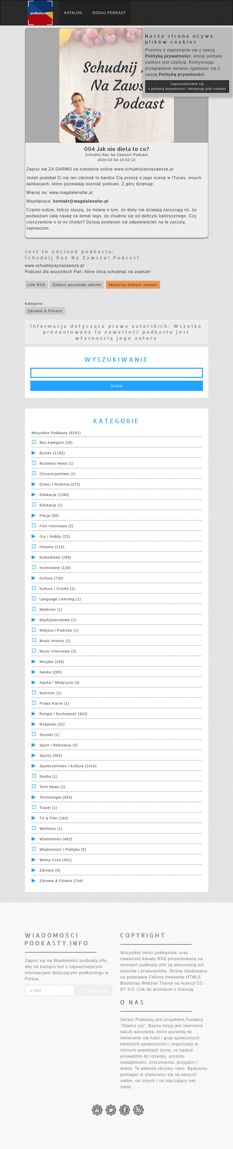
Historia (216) (51, 547)
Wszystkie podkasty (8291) (56, 433)
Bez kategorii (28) (56, 443)
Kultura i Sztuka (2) (57, 589)
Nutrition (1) (50, 693)
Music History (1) (55, 641)
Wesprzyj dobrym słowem (133, 284)
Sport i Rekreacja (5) (58, 745)
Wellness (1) (50, 829)
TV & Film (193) (53, 818)
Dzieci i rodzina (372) (59, 484)
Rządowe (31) (52, 724)
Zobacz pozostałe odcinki (76, 284)
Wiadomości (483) (55, 839)
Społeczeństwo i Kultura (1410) (68, 766)
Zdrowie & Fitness (45, 311)
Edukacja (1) (51, 505)
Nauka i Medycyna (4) (59, 682)
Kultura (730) (51, 578)
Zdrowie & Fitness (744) (61, 881)
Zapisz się (93, 990)
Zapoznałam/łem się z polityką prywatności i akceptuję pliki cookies (187, 86)
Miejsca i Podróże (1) (58, 630)
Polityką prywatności (168, 56)
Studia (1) (48, 776)
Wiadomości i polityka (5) (62, 849)
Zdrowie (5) (49, 870)
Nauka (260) (50, 672)
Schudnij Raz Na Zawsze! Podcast (82, 257)
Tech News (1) (52, 787)
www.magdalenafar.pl (71, 192)
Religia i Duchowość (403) (63, 714)
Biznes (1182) (52, 453)
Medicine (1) (50, 609)
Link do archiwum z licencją (165, 989)
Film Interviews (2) (56, 526)
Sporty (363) (50, 756)
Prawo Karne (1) (54, 703)
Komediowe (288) (55, 557)
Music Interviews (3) (57, 651)
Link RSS (37, 284)
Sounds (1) (49, 735)
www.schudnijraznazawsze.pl (144, 169)
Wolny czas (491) (55, 860)
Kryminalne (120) (55, 568)
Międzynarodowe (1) (57, 620)
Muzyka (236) (51, 662)
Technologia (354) (55, 797)
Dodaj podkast (109, 13)
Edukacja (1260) (54, 495)
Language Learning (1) (60, 599)
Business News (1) (56, 463)
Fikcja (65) (49, 516)
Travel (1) (48, 808)
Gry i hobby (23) (54, 536)
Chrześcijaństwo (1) (57, 474)
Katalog (73, 13)
